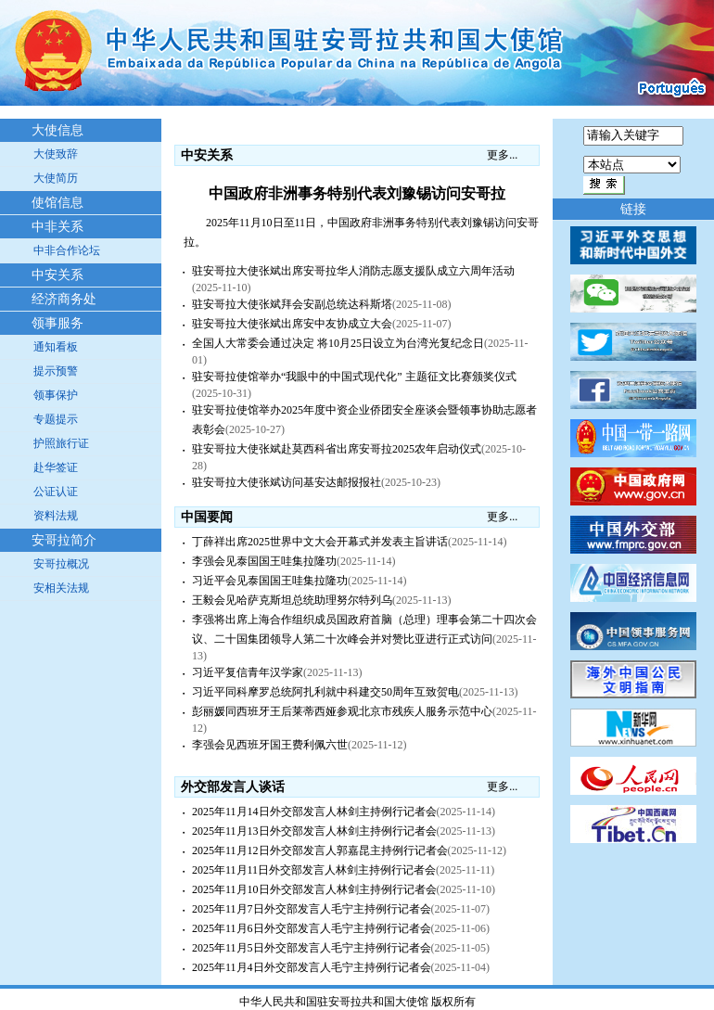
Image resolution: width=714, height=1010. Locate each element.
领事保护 (55, 395)
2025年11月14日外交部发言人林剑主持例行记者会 (314, 811)
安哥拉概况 (61, 563)
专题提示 (55, 419)
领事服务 (57, 323)
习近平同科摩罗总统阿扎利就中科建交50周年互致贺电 (325, 691)
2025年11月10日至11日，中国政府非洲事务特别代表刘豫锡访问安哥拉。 (361, 232)
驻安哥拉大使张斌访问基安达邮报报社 (286, 482)
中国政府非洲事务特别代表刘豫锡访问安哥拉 (357, 193)
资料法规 (55, 515)
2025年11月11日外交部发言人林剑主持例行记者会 (314, 869)
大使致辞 (55, 153)
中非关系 (57, 227)
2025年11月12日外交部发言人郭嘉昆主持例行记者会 (320, 850)
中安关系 (57, 275)
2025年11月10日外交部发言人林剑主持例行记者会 (314, 889)
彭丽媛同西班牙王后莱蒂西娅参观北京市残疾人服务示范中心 (342, 711)
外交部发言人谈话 (233, 787)
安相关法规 (61, 588)
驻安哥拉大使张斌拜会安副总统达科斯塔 (292, 304)
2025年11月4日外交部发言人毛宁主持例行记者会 (311, 967)
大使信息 (57, 130)
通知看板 (55, 346)
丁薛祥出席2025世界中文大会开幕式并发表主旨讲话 (320, 541)
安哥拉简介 (64, 540)
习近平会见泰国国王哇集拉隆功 (270, 580)
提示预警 (55, 370)
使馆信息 (57, 203)
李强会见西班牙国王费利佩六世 (270, 744)
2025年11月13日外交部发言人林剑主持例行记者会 (314, 831)
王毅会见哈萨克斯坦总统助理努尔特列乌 (292, 600)
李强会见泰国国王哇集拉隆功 (264, 561)
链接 (633, 209)
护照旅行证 (61, 443)
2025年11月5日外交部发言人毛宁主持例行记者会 (311, 947)
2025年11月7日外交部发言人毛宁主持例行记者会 (311, 908)
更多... (502, 154)
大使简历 (55, 178)
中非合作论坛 (66, 250)
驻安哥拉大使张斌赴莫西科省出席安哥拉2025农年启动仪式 (336, 448)
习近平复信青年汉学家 (247, 672)
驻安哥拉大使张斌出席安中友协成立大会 (292, 323)
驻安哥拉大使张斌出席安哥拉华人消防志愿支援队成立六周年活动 (353, 270)
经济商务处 (64, 299)
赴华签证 (55, 467)
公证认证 (55, 491)
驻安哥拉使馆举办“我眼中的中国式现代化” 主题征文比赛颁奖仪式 (354, 376)
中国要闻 (207, 517)
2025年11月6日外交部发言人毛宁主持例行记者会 (311, 928)
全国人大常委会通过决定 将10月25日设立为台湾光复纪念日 (338, 343)
